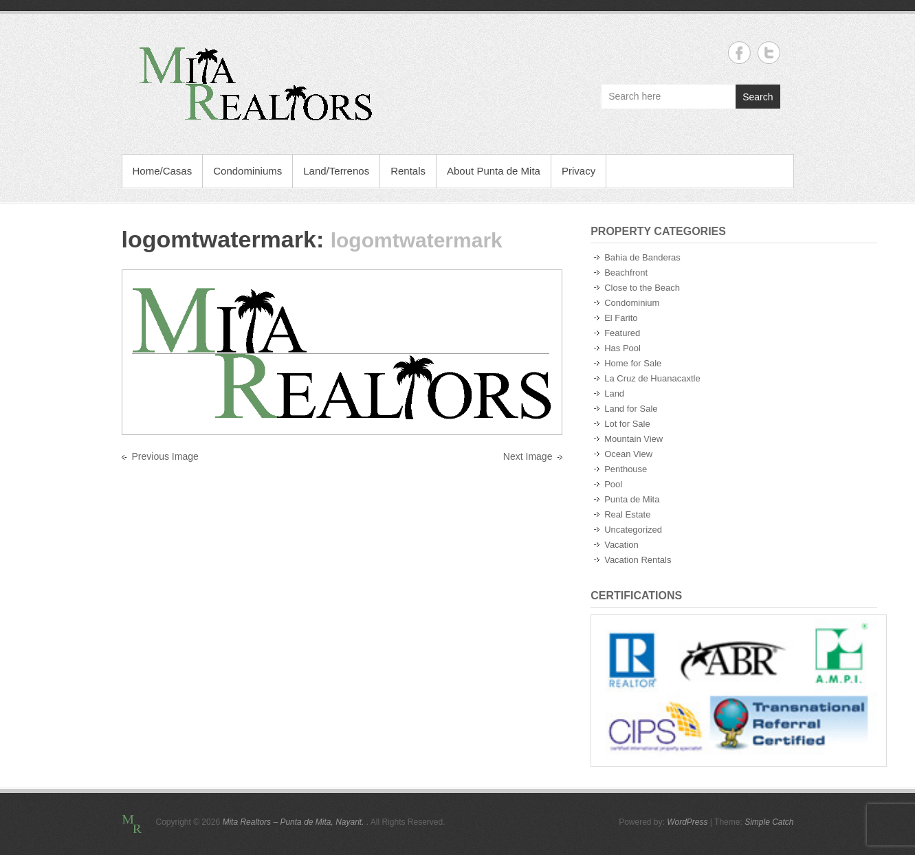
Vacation (621, 545)
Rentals (408, 171)
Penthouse (625, 469)
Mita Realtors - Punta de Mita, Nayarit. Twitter (769, 52)
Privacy (578, 171)
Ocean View (628, 454)
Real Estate (627, 514)
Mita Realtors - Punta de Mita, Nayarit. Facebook (739, 52)
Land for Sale (630, 408)
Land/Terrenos (336, 171)
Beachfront (626, 272)
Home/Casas (162, 171)
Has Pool (622, 348)
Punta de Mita (631, 499)
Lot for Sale (627, 424)
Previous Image (165, 456)
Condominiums (247, 171)
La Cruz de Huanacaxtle (652, 378)
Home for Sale (632, 363)
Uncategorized (633, 529)
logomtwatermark (219, 239)
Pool (613, 484)
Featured (622, 333)
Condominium (631, 303)
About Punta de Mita (493, 171)
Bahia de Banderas (642, 257)
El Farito (620, 318)
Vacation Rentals (637, 560)
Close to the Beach (642, 287)
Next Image (528, 456)
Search (757, 96)
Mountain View (633, 439)
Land (614, 393)
